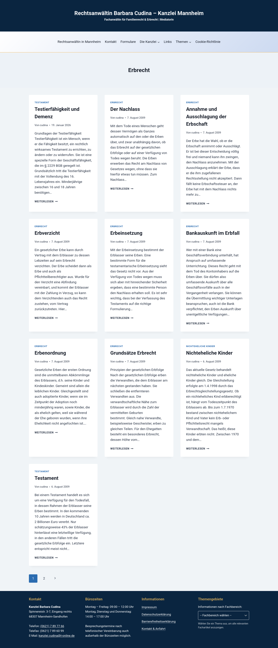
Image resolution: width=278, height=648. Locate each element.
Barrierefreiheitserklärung (159, 621)
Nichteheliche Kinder (200, 346)
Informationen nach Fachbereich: (220, 607)
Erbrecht (116, 102)
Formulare (128, 42)
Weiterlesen (46, 201)
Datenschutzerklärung (156, 614)
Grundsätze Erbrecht (133, 353)
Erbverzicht (47, 233)
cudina (44, 125)
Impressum (149, 607)
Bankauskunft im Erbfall (213, 233)
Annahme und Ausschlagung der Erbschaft (206, 116)
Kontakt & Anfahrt (153, 628)
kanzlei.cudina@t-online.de (56, 635)
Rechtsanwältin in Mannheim (79, 42)
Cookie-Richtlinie (207, 42)
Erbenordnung (50, 353)
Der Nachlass (125, 109)
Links (168, 42)
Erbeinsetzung (126, 233)
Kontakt (110, 42)
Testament (42, 102)
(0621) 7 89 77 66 (52, 626)
